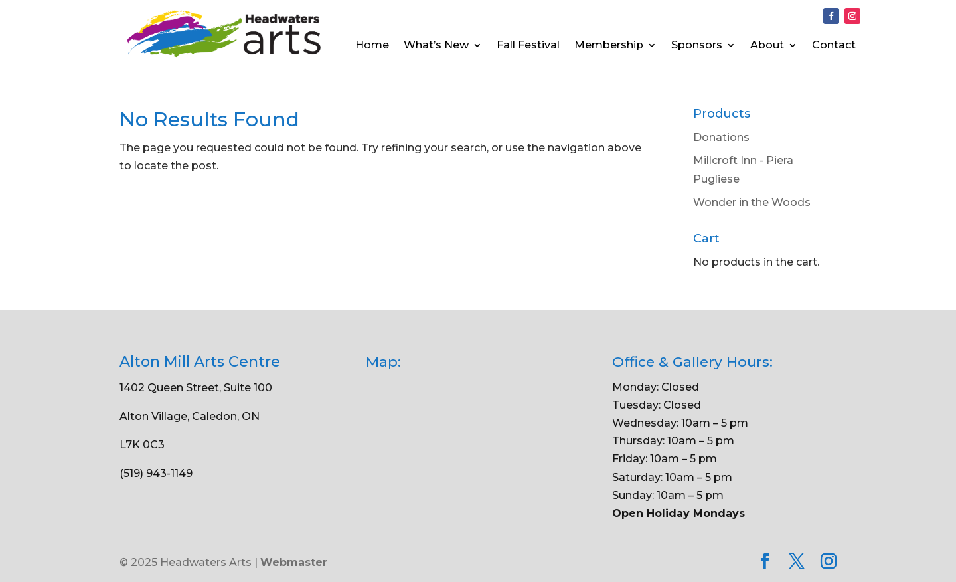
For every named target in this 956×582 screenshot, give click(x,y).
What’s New (436, 46)
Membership (608, 46)
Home (372, 46)
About (767, 46)
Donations (721, 137)
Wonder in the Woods (752, 202)
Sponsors (696, 46)
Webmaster (293, 562)
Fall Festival (528, 46)
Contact (834, 46)
